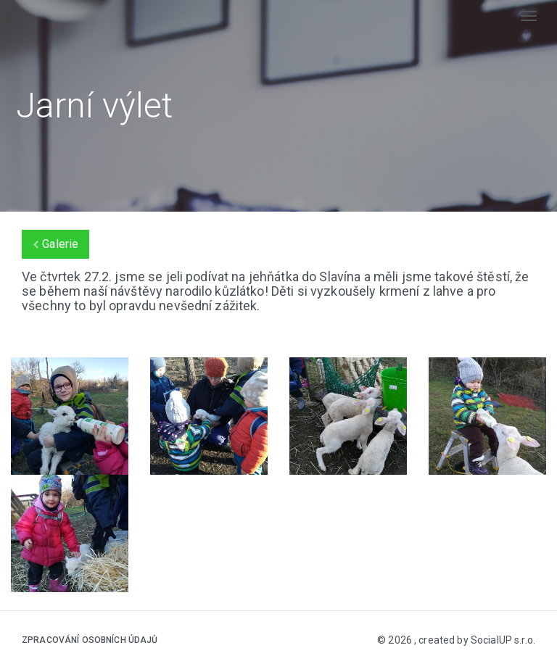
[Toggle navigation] (528, 16)
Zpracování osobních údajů (90, 640)
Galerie (55, 244)
